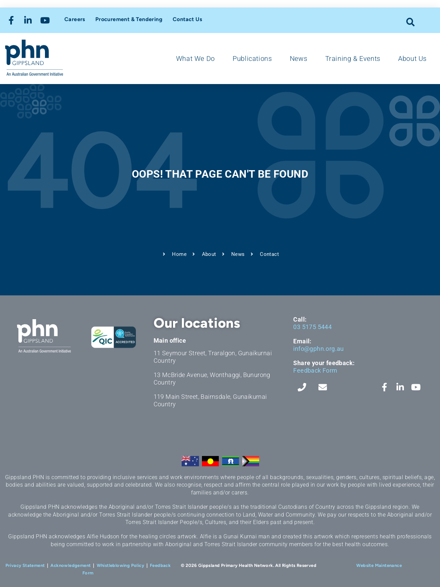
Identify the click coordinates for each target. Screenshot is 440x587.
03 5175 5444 (312, 326)
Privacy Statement (25, 565)
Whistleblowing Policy (120, 565)
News (298, 58)
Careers (74, 19)
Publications (252, 58)
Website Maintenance (379, 565)
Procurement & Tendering (128, 19)
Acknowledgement (70, 565)
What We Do (195, 58)
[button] (411, 22)
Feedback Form (315, 370)
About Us (412, 58)
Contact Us (187, 19)
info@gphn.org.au (318, 348)
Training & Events (352, 58)
